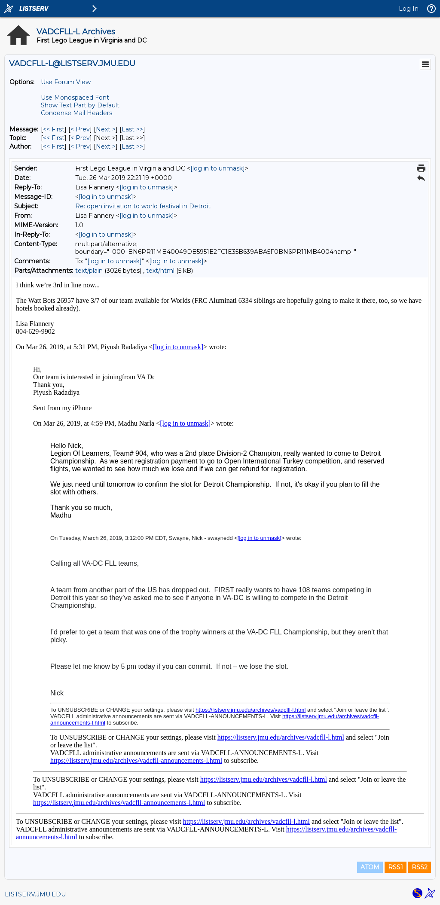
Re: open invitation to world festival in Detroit (143, 206)
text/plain (89, 270)
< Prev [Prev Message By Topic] (80, 138)
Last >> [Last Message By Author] (132, 146)
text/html (160, 270)
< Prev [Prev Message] (80, 129)
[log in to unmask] (217, 168)
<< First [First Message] (53, 129)
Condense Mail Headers (76, 113)
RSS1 (395, 867)
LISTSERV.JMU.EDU (35, 894)
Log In (409, 8)
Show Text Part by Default (80, 105)
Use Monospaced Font (75, 97)
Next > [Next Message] (106, 129)
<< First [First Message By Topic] (53, 138)
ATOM (370, 867)
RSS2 (420, 867)
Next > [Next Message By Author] (106, 146)
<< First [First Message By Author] (53, 146)
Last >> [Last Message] (132, 129)
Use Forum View (66, 82)
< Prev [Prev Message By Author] (80, 146)
